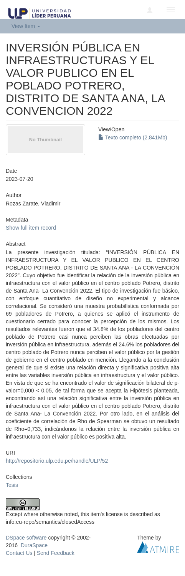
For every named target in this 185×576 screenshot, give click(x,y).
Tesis (12, 485)
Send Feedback (55, 553)
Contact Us (19, 553)
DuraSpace (34, 545)
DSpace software (26, 538)
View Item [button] (26, 26)
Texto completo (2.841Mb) (132, 137)
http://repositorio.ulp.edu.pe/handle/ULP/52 (57, 461)
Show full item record (31, 228)
